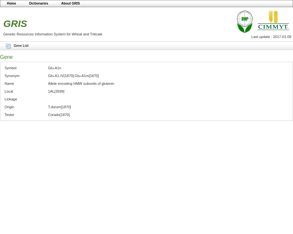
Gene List (21, 45)
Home (11, 3)
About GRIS (70, 3)
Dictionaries (38, 3)
